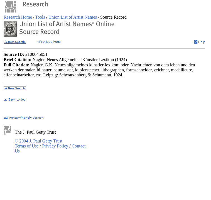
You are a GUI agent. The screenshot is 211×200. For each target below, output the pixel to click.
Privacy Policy (55, 146)
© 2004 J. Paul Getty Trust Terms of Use (38, 143)
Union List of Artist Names (72, 17)
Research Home (18, 17)
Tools (40, 17)
